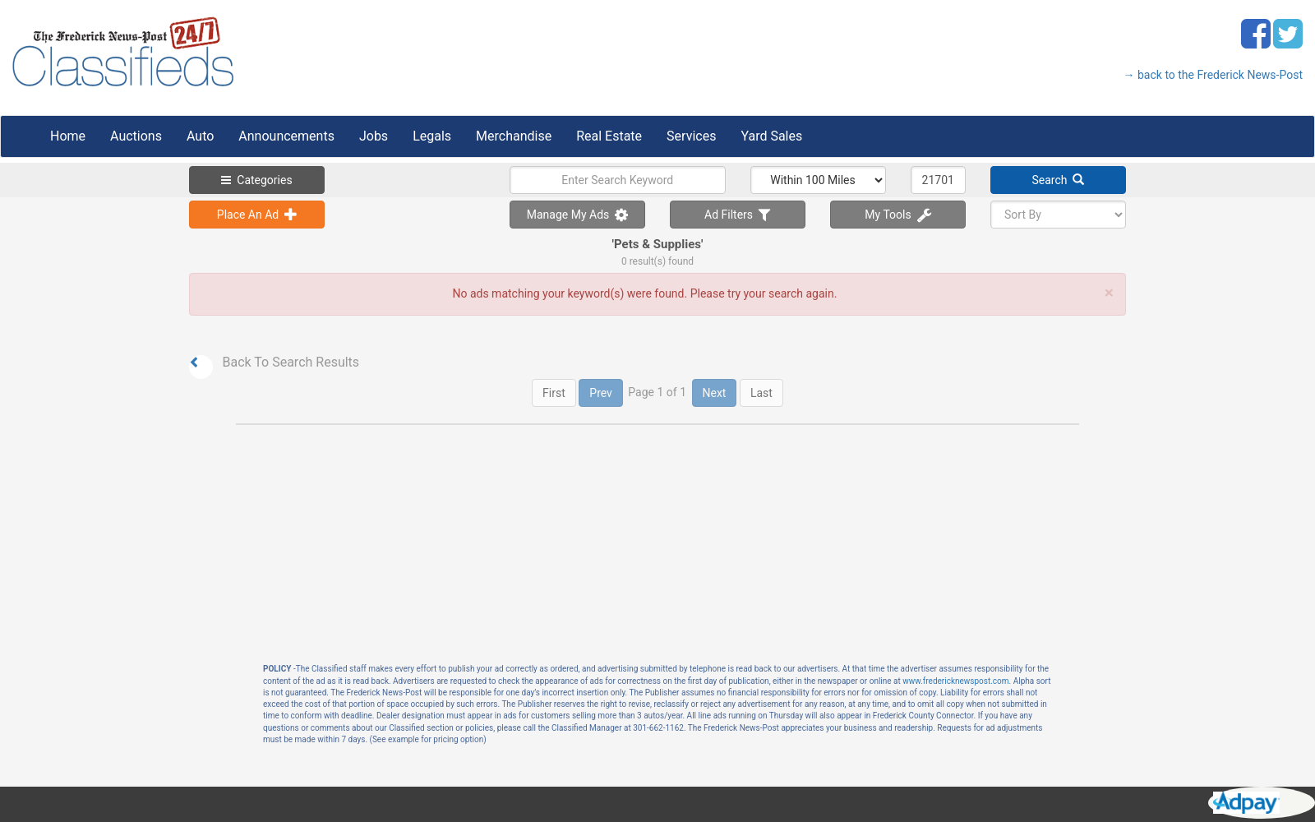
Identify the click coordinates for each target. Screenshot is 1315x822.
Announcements (286, 136)
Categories (256, 180)
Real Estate (609, 136)
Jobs (373, 136)
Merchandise (513, 136)
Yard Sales (771, 136)
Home (67, 136)
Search (1058, 180)
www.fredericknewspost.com (955, 681)
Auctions (136, 136)
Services (691, 136)
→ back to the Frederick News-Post (1213, 74)
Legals (432, 136)
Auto (200, 136)
